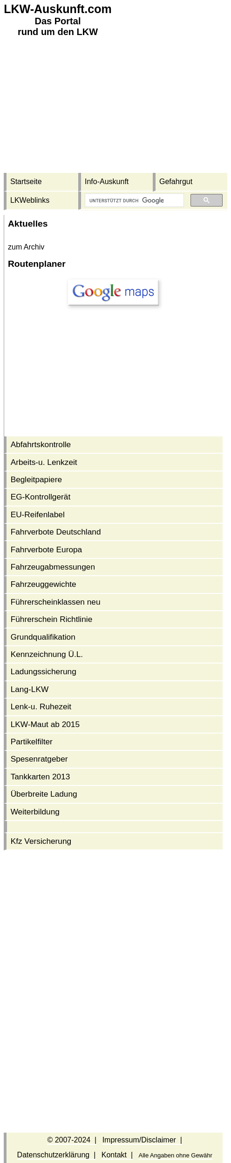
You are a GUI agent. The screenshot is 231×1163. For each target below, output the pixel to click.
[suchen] (133, 200)
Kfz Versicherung (41, 841)
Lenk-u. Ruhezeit (41, 706)
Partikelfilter (32, 741)
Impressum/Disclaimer (139, 1140)
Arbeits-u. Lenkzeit (44, 462)
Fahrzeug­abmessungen (53, 566)
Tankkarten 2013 (40, 776)
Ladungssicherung (43, 671)
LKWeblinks (29, 200)
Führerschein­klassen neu (56, 601)
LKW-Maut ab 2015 (45, 724)
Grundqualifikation (43, 637)
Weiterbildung (35, 811)
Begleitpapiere (36, 479)
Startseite (26, 182)
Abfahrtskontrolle (41, 444)
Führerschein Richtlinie (52, 619)
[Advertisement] (115, 107)
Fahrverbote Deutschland (56, 531)
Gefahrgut (175, 182)
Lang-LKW (30, 689)
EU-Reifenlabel (38, 514)
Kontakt (114, 1155)
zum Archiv (26, 247)
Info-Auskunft (107, 182)
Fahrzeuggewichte (43, 584)
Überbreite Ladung (44, 794)
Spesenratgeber (39, 758)
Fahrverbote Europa (46, 549)
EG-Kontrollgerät (41, 496)
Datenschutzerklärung (53, 1155)
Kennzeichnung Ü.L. (47, 654)
